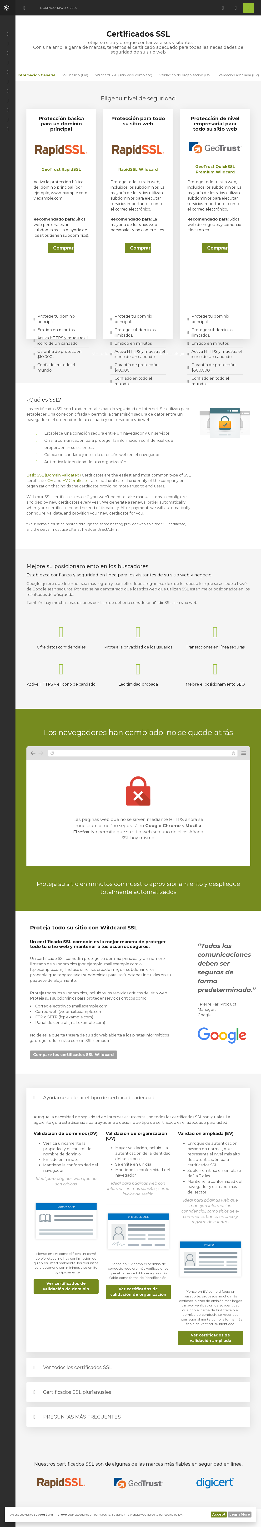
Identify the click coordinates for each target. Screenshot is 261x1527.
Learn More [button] (239, 1514)
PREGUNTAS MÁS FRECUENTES (82, 1417)
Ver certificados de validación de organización (138, 1292)
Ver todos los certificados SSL (77, 1367)
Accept (219, 1514)
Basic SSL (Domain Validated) (53, 475)
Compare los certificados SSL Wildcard (73, 1054)
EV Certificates (76, 480)
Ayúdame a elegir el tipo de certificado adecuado (100, 1097)
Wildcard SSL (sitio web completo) (123, 75)
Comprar (63, 248)
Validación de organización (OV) (185, 75)
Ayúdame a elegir (168, 353)
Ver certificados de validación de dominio (66, 1286)
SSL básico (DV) (75, 75)
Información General (36, 75)
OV (50, 480)
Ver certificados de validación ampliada (210, 1338)
